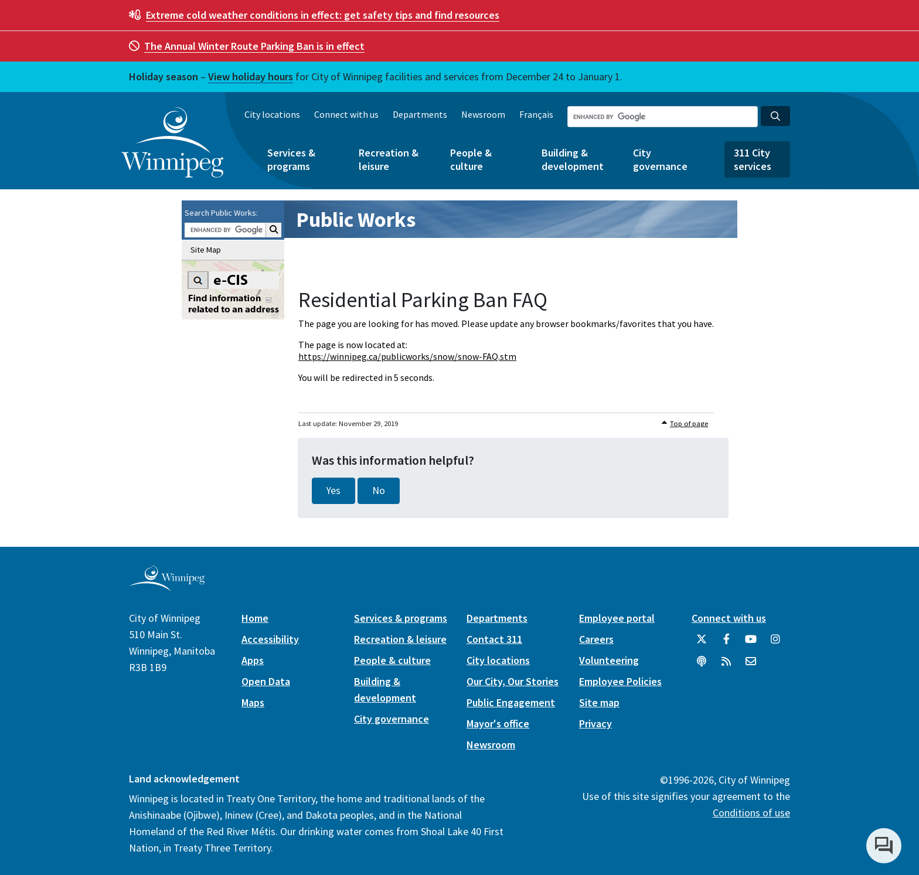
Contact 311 (494, 639)
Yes (333, 490)
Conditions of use (751, 812)
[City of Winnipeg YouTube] (751, 643)
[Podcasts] (702, 666)
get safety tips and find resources (322, 15)
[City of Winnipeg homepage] (167, 586)
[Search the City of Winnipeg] (662, 116)
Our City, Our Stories (513, 681)
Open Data (265, 681)
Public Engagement (511, 702)
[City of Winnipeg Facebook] (726, 643)
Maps (252, 702)
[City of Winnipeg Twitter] (702, 643)
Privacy (595, 723)
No (378, 490)
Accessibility (270, 639)
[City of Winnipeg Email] (751, 666)
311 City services (752, 159)
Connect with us (346, 114)
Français (536, 114)
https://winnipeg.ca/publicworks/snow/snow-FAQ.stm (407, 356)
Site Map (205, 249)
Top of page (689, 423)
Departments (420, 114)
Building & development (573, 159)
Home (254, 618)
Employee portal (617, 618)
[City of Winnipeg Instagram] (775, 643)
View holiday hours (250, 76)
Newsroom (483, 114)
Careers (596, 639)
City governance (660, 159)
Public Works (356, 219)
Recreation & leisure (388, 159)
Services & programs (291, 159)
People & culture (471, 159)
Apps (252, 660)
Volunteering (609, 660)
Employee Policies (620, 681)
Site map (599, 702)
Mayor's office (498, 723)
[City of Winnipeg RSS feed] (726, 666)
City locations (272, 114)
